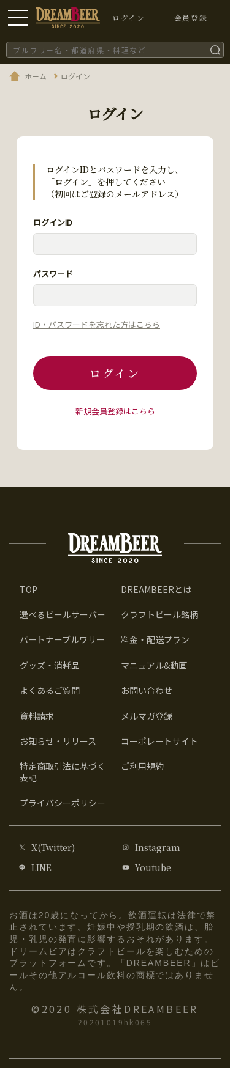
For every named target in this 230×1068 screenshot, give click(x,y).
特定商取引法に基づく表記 (62, 771)
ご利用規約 (142, 766)
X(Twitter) (53, 847)
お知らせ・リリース (58, 741)
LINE (41, 867)
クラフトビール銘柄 (159, 614)
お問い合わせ (146, 690)
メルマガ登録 (146, 716)
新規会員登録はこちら (115, 411)
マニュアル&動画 (154, 665)
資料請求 (37, 716)
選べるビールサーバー (62, 614)
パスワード (53, 273)
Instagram (157, 847)
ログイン (115, 373)
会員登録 (190, 17)
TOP (28, 589)
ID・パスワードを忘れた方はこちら (96, 324)
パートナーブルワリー (62, 639)
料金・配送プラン (155, 639)
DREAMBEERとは (156, 589)
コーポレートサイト (159, 741)
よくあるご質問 (50, 690)
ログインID (52, 222)
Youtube (153, 867)
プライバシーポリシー (62, 803)
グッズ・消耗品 (50, 665)
